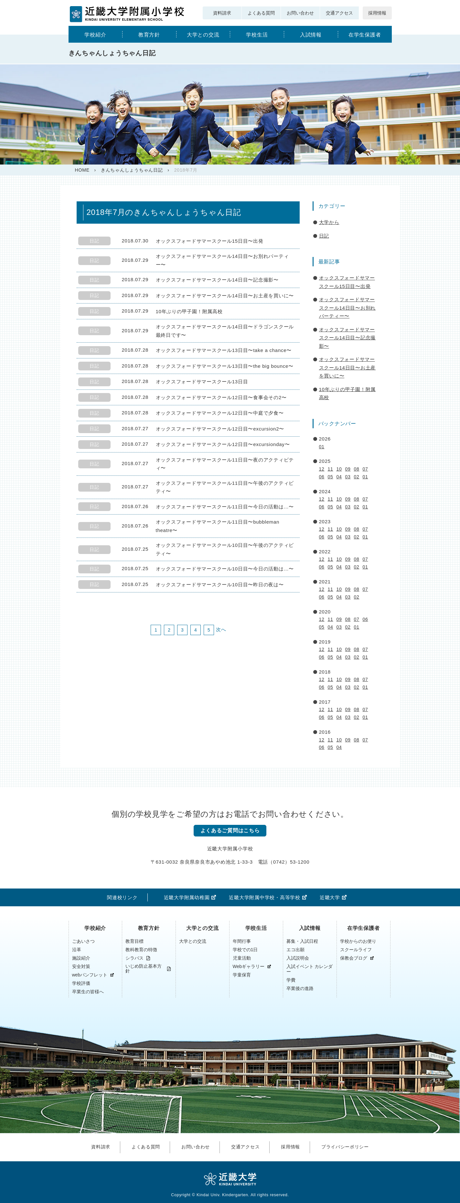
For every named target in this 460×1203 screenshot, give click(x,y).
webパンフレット (90, 975)
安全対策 (81, 966)
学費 (290, 980)
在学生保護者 (364, 34)
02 (356, 476)
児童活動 (242, 958)
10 (339, 469)
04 (339, 476)
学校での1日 (245, 950)
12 (322, 469)
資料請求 (222, 13)
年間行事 (242, 941)
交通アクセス (339, 13)
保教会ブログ (353, 958)
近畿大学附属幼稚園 (187, 897)
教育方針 (149, 34)
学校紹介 (95, 34)
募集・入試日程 (302, 941)
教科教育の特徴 (141, 950)
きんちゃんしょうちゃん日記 (132, 170)
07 (365, 469)
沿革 (76, 950)
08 (356, 469)
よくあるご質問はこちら (230, 831)
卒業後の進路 (300, 988)
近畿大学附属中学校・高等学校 (264, 897)
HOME (82, 170)
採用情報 (377, 13)
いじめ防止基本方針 (143, 969)
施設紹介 (81, 958)
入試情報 (311, 34)
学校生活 (257, 34)
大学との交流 (203, 34)
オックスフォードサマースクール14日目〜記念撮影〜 (347, 338)
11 (330, 469)
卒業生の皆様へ (88, 992)
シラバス (134, 958)
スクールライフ (356, 950)
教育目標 (134, 941)
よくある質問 (261, 13)
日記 (324, 236)
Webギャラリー (249, 966)
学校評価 (81, 983)
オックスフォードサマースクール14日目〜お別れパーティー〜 (347, 308)
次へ (221, 629)
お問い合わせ (300, 13)
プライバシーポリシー (349, 1145)
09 (347, 469)
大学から (329, 222)
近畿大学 (330, 897)
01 (322, 446)
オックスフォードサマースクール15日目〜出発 (347, 282)
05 (330, 476)
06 (322, 476)
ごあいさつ (83, 941)
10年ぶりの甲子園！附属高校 (347, 393)
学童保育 (242, 975)
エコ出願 (295, 950)
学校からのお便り (358, 941)
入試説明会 (297, 958)
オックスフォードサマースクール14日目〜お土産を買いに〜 (347, 367)
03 (347, 476)
